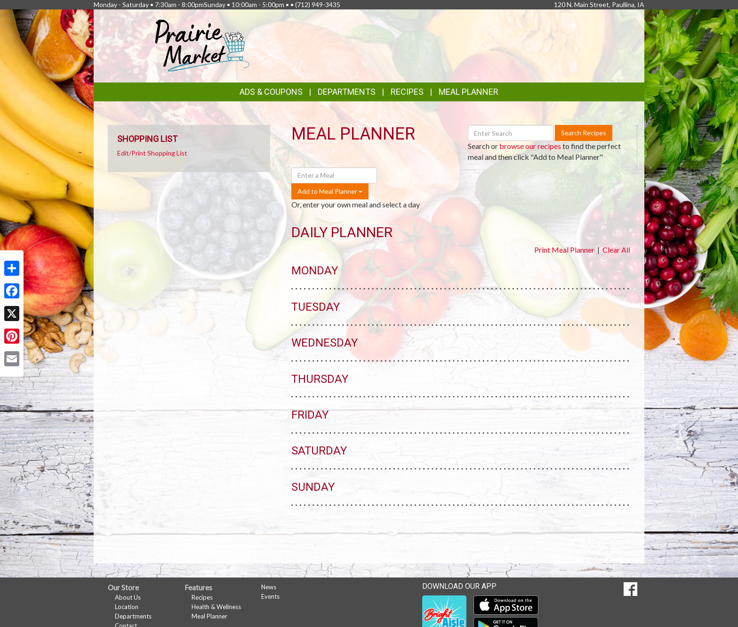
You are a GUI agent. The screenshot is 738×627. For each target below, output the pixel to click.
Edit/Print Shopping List (152, 153)
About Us (128, 597)
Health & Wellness (216, 606)
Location (126, 606)
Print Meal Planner (564, 249)
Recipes (407, 92)
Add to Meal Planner (329, 191)
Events (270, 596)
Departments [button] (347, 92)
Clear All (616, 249)
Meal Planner (468, 92)
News (268, 587)
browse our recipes (530, 145)
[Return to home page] (202, 45)
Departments (133, 616)
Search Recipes (583, 133)
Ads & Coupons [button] (271, 92)
